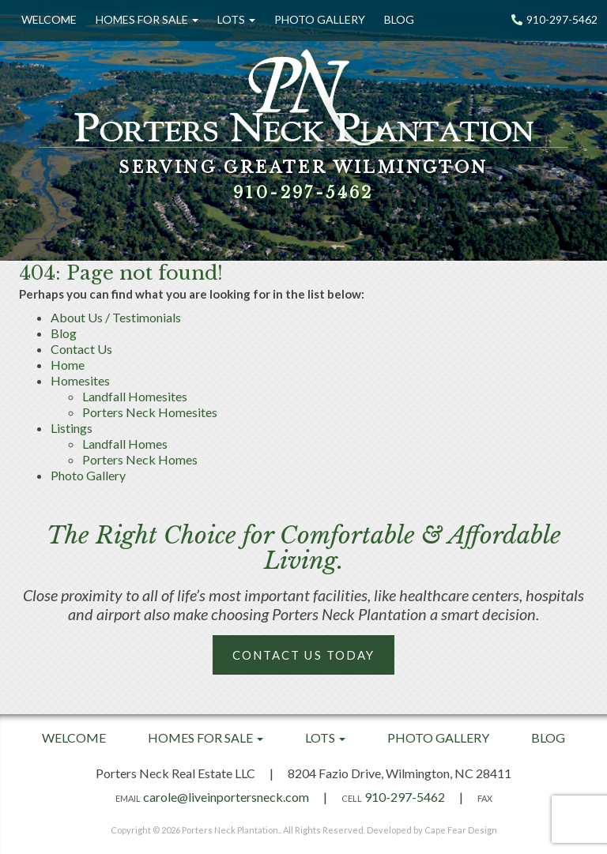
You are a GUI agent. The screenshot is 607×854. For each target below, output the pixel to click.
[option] (303, 130)
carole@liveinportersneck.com (226, 796)
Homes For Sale (147, 19)
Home (68, 364)
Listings (71, 427)
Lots (236, 19)
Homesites (80, 380)
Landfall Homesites (134, 396)
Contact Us (81, 348)
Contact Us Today (303, 655)
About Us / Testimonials (116, 317)
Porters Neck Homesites (149, 411)
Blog (399, 19)
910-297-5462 (554, 19)
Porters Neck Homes (140, 459)
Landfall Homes (125, 443)
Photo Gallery (319, 19)
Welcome (49, 19)
